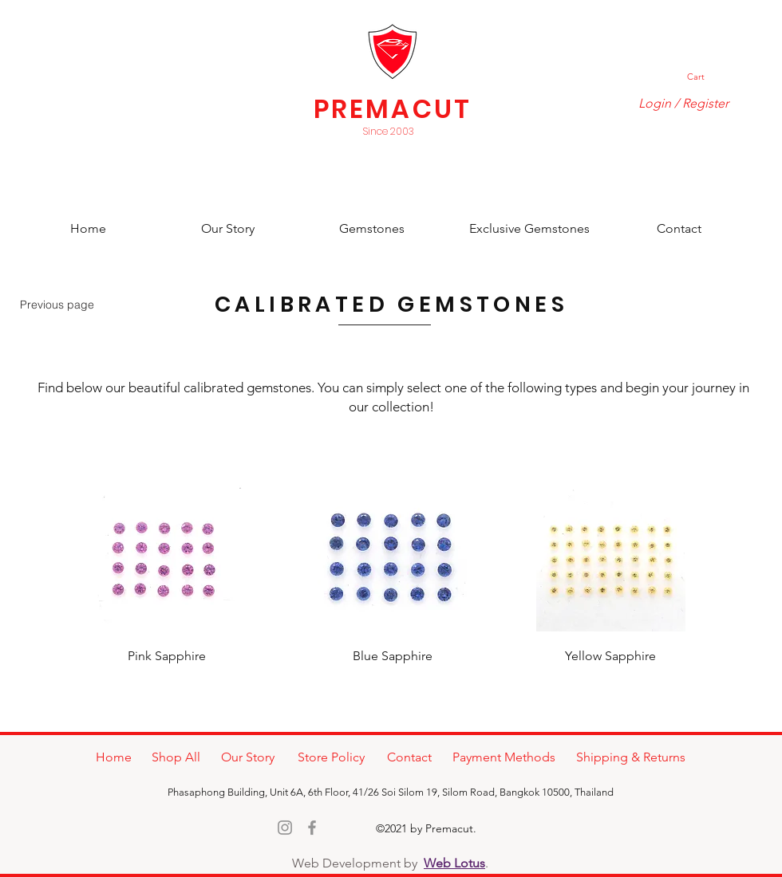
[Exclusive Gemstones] (529, 229)
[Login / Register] (683, 104)
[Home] (88, 229)
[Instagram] (284, 827)
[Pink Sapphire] (166, 656)
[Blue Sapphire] (392, 656)
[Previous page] (56, 305)
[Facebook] (312, 827)
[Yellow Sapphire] (610, 656)
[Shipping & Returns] (630, 757)
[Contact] (678, 229)
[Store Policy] (331, 757)
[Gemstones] (371, 229)
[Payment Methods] (503, 757)
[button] (703, 77)
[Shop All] (176, 757)
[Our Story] (228, 229)
